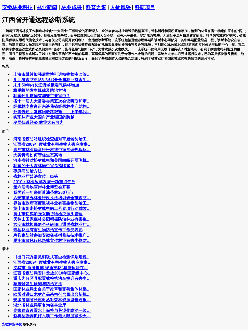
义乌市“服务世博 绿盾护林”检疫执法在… (50, 268)
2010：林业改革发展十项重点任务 (44, 182)
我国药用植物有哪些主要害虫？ (41, 96)
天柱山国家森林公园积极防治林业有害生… (52, 219)
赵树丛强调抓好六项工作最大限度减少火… (52, 316)
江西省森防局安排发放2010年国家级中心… (52, 273)
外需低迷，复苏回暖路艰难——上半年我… (52, 112)
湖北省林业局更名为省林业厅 (39, 305)
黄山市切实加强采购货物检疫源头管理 (47, 214)
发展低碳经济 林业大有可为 (38, 122)
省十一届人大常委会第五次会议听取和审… (52, 101)
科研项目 (145, 7)
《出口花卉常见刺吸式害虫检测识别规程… (52, 257)
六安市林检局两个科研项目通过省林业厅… (52, 224)
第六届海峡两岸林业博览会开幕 (41, 187)
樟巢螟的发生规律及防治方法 (39, 90)
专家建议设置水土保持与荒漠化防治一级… (52, 310)
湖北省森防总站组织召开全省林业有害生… (52, 80)
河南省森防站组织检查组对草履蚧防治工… (52, 139)
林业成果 (71, 7)
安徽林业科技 (17, 7)
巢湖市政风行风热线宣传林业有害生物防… (52, 240)
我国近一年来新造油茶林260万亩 (43, 192)
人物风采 (120, 7)
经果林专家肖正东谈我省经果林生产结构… (52, 106)
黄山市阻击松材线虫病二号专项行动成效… (52, 208)
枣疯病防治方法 (27, 171)
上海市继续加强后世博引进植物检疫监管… (52, 74)
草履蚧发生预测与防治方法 (37, 284)
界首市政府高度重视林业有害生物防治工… (52, 203)
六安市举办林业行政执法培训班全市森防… (52, 198)
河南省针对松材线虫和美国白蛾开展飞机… (52, 160)
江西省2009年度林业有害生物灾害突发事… (52, 144)
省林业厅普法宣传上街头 (35, 176)
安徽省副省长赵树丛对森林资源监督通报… (52, 300)
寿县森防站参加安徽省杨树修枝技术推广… (52, 235)
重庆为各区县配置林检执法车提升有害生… (52, 278)
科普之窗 (96, 7)
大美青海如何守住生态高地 (37, 155)
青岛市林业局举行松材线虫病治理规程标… (52, 150)
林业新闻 (47, 7)
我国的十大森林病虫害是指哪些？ (43, 166)
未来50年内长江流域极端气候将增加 (46, 85)
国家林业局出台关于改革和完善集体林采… (52, 289)
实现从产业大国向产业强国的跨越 (43, 117)
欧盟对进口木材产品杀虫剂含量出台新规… (52, 294)
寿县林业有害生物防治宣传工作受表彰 (47, 230)
